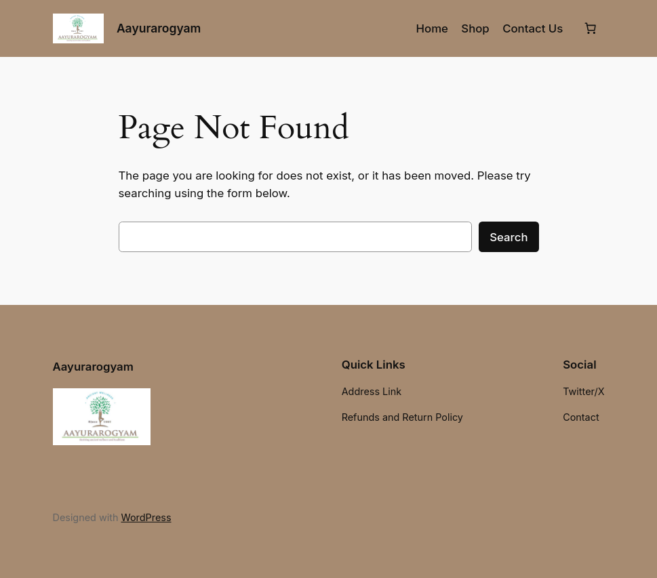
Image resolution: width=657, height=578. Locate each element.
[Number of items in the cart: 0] (590, 28)
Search (508, 237)
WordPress (146, 517)
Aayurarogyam (159, 28)
